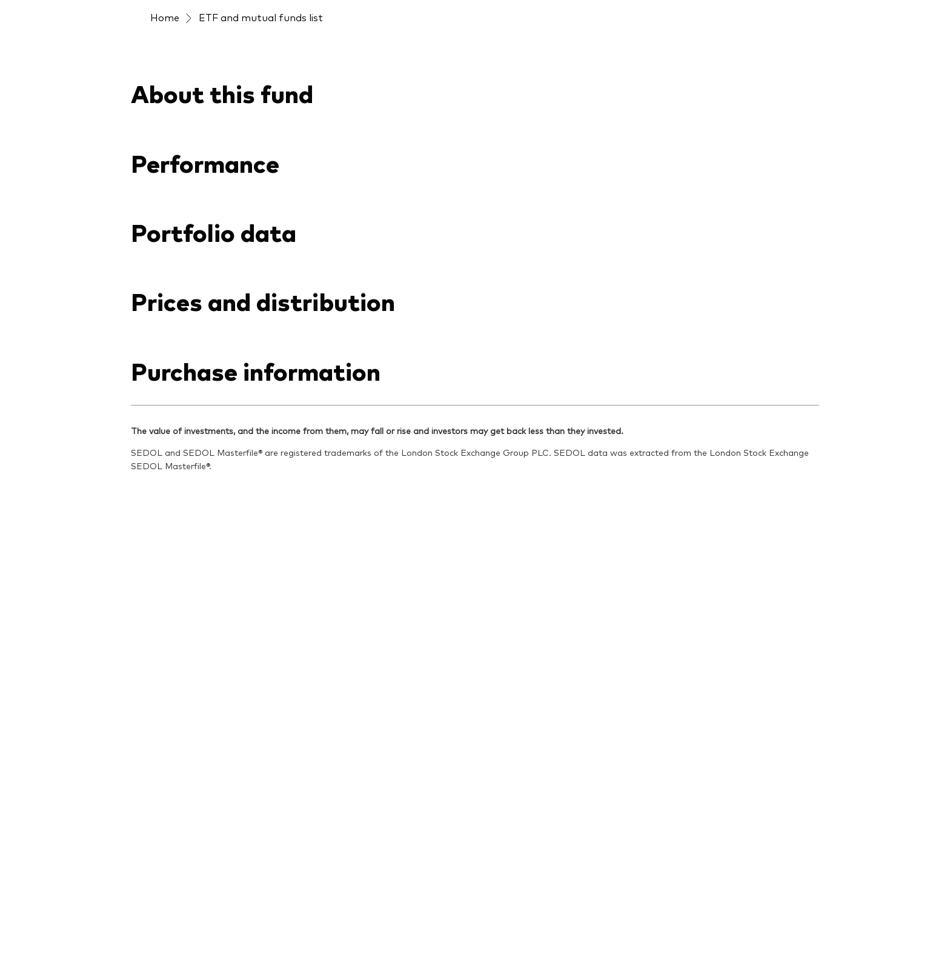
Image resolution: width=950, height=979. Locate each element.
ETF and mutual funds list (261, 17)
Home (164, 17)
